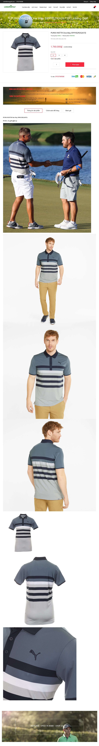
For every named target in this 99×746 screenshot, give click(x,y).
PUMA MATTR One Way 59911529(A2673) (15, 117)
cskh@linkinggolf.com (9, 1)
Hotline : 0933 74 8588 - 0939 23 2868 (49, 726)
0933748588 (19, 1)
